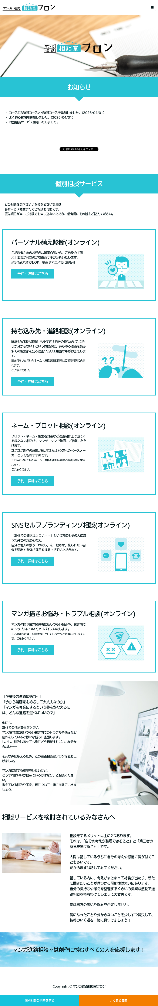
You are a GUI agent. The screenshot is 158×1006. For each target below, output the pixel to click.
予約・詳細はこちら (32, 273)
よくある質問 (118, 1000)
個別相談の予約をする (39, 1000)
